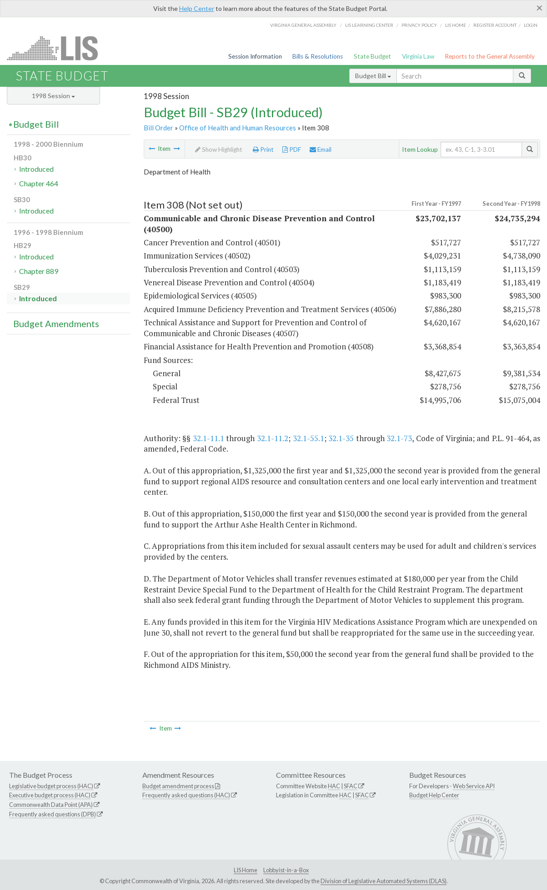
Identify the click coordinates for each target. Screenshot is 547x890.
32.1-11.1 (208, 438)
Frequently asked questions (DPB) (52, 814)
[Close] (539, 8)
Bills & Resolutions (317, 56)
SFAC (350, 786)
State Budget (372, 56)
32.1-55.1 (308, 438)
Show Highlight (218, 149)
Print (263, 149)
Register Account (495, 25)
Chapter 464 (38, 183)
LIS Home (245, 870)
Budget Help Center (434, 795)
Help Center (196, 8)
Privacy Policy (419, 25)
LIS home (455, 25)
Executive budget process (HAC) (49, 795)
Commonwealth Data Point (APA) (51, 804)
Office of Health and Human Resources (237, 128)
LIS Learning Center (369, 25)
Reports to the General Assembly (490, 56)
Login (530, 25)
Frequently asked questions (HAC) (186, 795)
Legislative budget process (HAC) (51, 786)
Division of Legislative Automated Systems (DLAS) (384, 881)
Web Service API (474, 786)
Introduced (36, 168)
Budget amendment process (178, 786)
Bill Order (158, 128)
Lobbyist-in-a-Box (286, 870)
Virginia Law (418, 56)
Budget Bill (373, 76)
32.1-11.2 (272, 438)
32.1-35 (341, 438)
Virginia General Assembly (303, 25)
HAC (334, 786)
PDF (291, 149)
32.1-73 (399, 438)
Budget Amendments (56, 323)
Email (320, 149)
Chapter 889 (38, 271)
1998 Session (53, 95)
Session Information (255, 56)
